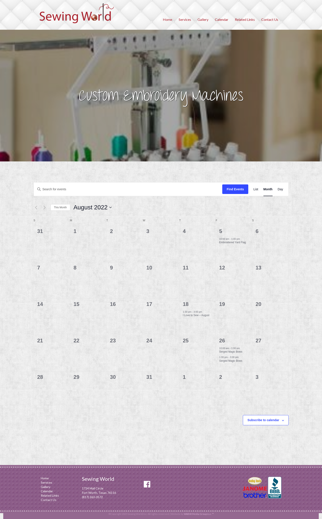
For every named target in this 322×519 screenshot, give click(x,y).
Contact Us (269, 19)
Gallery (203, 19)
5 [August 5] (220, 231)
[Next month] (44, 207)
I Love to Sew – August (196, 315)
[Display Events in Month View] (268, 189)
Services (185, 19)
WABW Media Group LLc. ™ (199, 513)
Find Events (235, 189)
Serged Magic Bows (230, 351)
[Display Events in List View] (255, 189)
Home (167, 19)
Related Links (245, 19)
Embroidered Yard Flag (232, 242)
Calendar (221, 19)
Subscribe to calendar (263, 420)
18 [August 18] (186, 304)
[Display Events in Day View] (280, 189)
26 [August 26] (222, 340)
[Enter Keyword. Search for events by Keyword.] (128, 189)
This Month (60, 207)
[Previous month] (36, 207)
